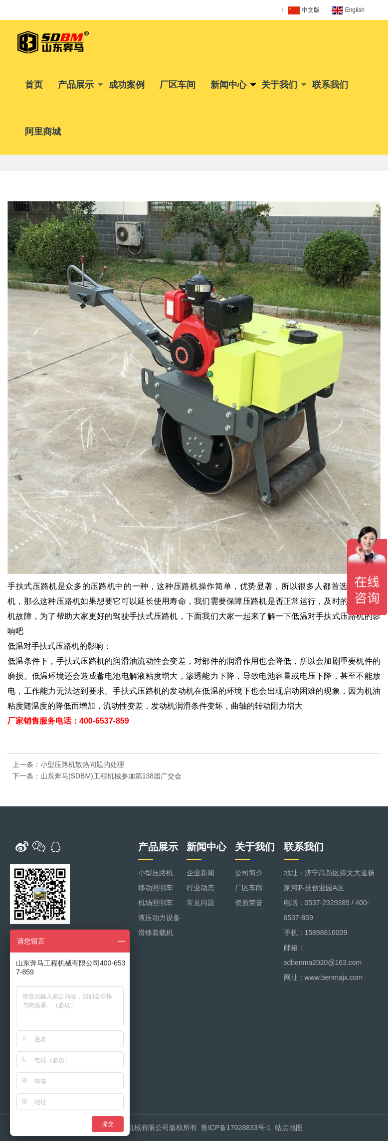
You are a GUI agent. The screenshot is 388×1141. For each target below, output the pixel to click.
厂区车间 (177, 85)
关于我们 (279, 85)
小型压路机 (155, 873)
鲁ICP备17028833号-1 (236, 1128)
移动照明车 (155, 888)
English (348, 10)
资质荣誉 (249, 903)
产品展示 (76, 85)
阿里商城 (43, 132)
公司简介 (249, 873)
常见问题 (200, 903)
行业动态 (200, 888)
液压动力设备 (159, 918)
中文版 (304, 10)
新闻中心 (228, 85)
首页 (34, 85)
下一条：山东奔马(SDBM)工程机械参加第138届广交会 (97, 776)
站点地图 (289, 1128)
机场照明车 (155, 903)
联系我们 (330, 85)
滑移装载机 (155, 933)
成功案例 (127, 85)
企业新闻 (200, 873)
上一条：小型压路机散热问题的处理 (68, 764)
